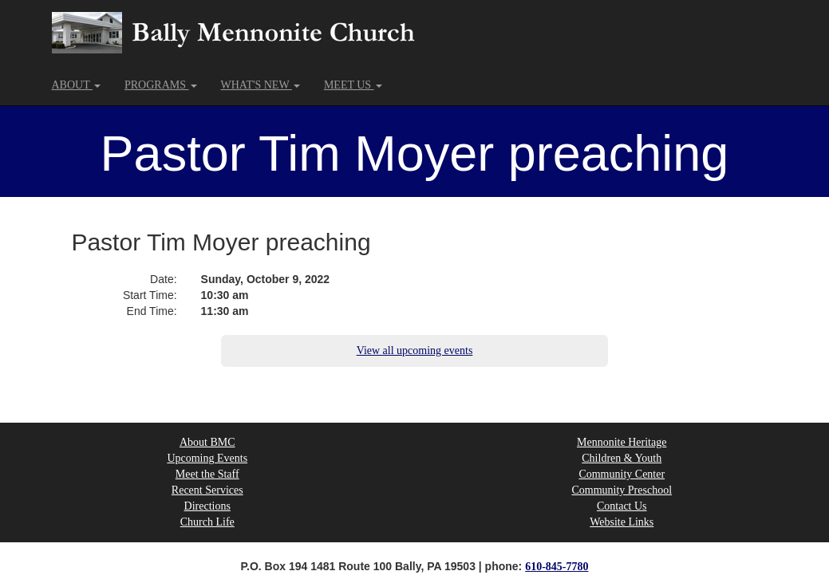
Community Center (621, 474)
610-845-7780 (556, 567)
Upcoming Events (207, 458)
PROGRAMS (160, 85)
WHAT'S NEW (260, 85)
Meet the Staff (207, 474)
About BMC (207, 442)
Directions (207, 506)
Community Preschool (621, 490)
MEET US (353, 85)
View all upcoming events (415, 350)
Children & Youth (621, 458)
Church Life (207, 522)
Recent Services (207, 490)
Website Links (621, 522)
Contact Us (622, 506)
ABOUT (76, 85)
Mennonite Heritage (621, 442)
